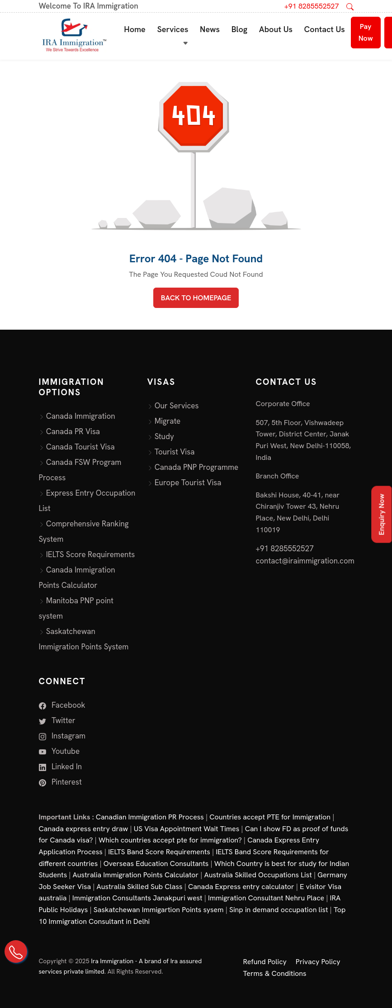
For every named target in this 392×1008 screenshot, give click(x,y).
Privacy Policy (318, 961)
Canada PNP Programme (197, 467)
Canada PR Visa (73, 431)
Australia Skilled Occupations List (258, 875)
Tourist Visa (175, 452)
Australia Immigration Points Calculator (136, 875)
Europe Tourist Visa (188, 482)
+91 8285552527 (311, 6)
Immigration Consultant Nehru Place (266, 898)
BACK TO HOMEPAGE (196, 298)
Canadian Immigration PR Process (150, 817)
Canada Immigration (80, 416)
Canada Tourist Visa (80, 447)
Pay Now (366, 32)
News (210, 29)
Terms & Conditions (275, 973)
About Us (276, 29)
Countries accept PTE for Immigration (270, 817)
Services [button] (172, 29)
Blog (239, 29)
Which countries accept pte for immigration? (170, 840)
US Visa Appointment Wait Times (187, 828)
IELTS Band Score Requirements (159, 852)
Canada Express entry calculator (241, 886)
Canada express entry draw (83, 828)
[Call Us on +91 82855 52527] (16, 951)
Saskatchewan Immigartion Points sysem (159, 909)
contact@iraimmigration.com (305, 561)
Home (135, 29)
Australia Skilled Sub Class (140, 886)
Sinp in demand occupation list (278, 909)
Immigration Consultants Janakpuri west (137, 898)
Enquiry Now (381, 514)
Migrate (168, 421)
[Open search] (350, 6)
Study (164, 436)
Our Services (177, 406)
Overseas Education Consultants (156, 863)
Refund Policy (265, 961)
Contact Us (324, 29)
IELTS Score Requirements (90, 554)
